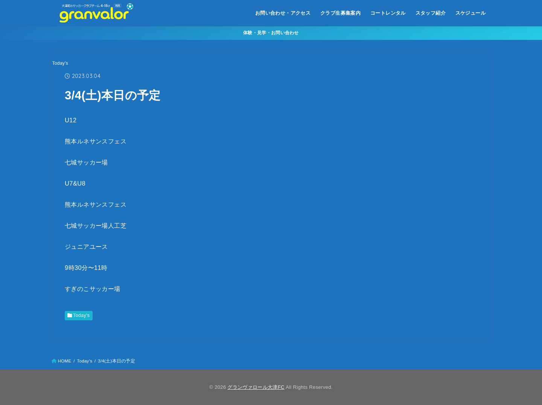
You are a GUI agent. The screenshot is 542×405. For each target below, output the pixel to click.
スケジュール (470, 13)
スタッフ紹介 (431, 13)
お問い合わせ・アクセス (283, 13)
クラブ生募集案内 (340, 13)
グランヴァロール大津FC (255, 387)
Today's (60, 63)
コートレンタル (388, 13)
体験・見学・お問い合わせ (271, 32)
